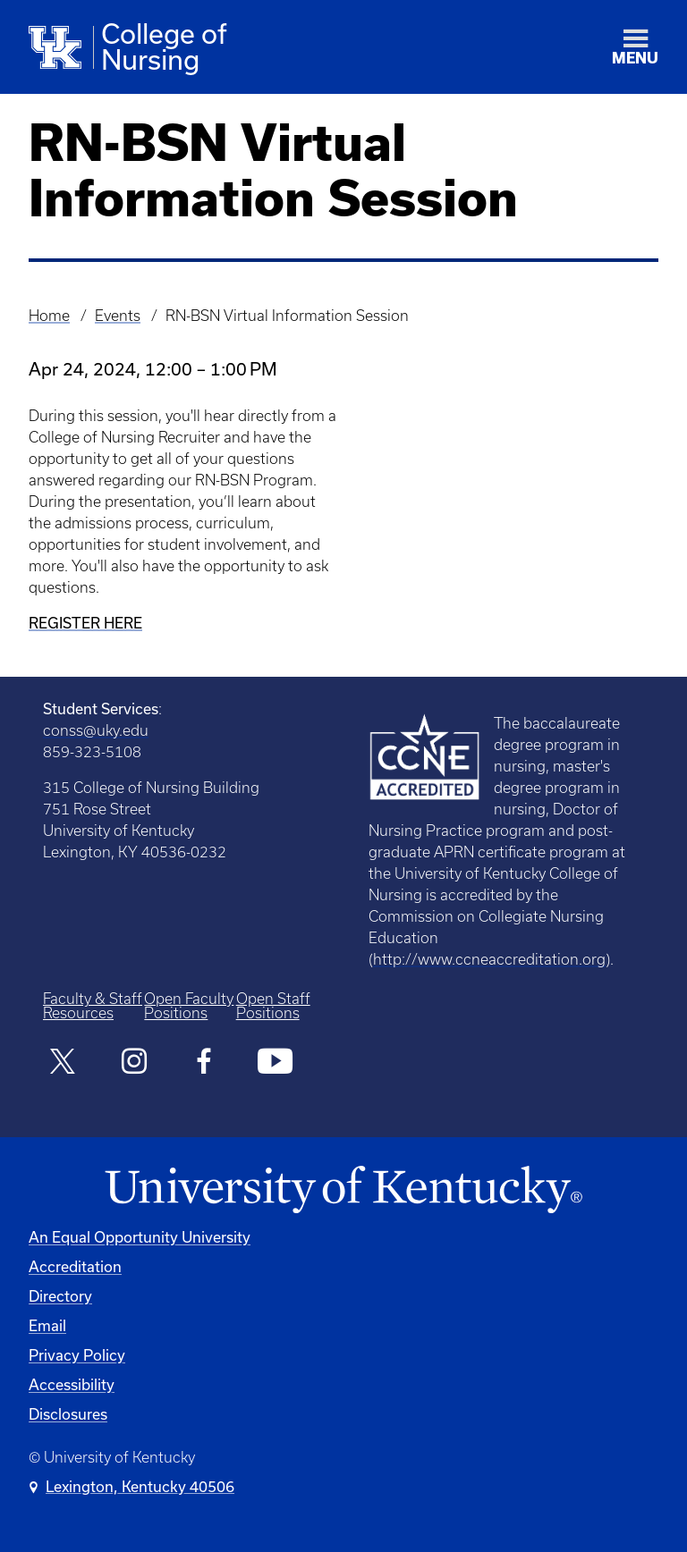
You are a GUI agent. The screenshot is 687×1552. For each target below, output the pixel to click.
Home (49, 316)
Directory (60, 1295)
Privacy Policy (77, 1354)
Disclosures (68, 1413)
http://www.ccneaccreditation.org (489, 959)
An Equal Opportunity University (139, 1236)
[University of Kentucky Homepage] (343, 1190)
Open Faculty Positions (188, 1006)
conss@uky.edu (95, 730)
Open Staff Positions (273, 1006)
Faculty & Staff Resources (92, 1006)
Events (117, 316)
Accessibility (71, 1384)
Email (47, 1325)
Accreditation (75, 1266)
